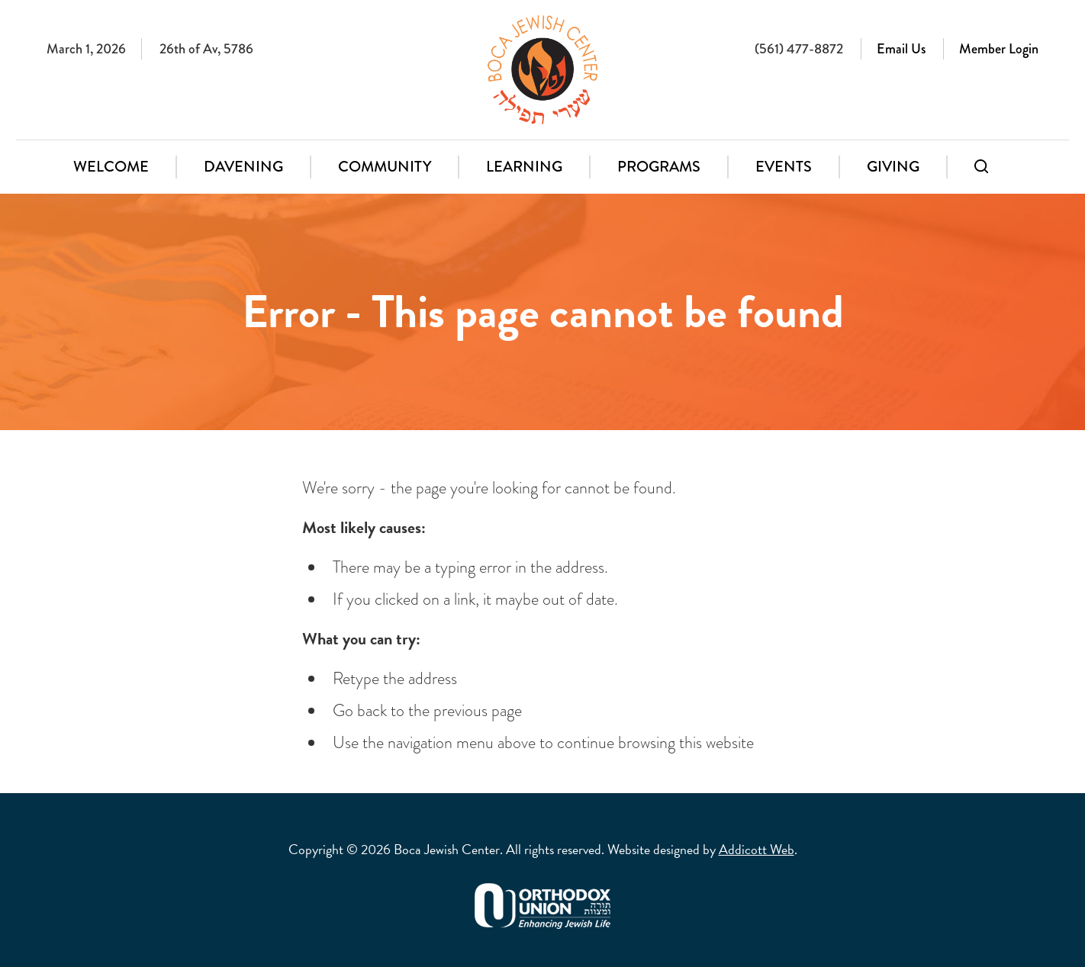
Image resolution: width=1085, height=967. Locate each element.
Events (783, 167)
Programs (658, 167)
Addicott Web (756, 849)
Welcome (111, 167)
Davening (243, 167)
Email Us (901, 49)
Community (384, 167)
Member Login (998, 49)
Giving (893, 167)
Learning (524, 167)
